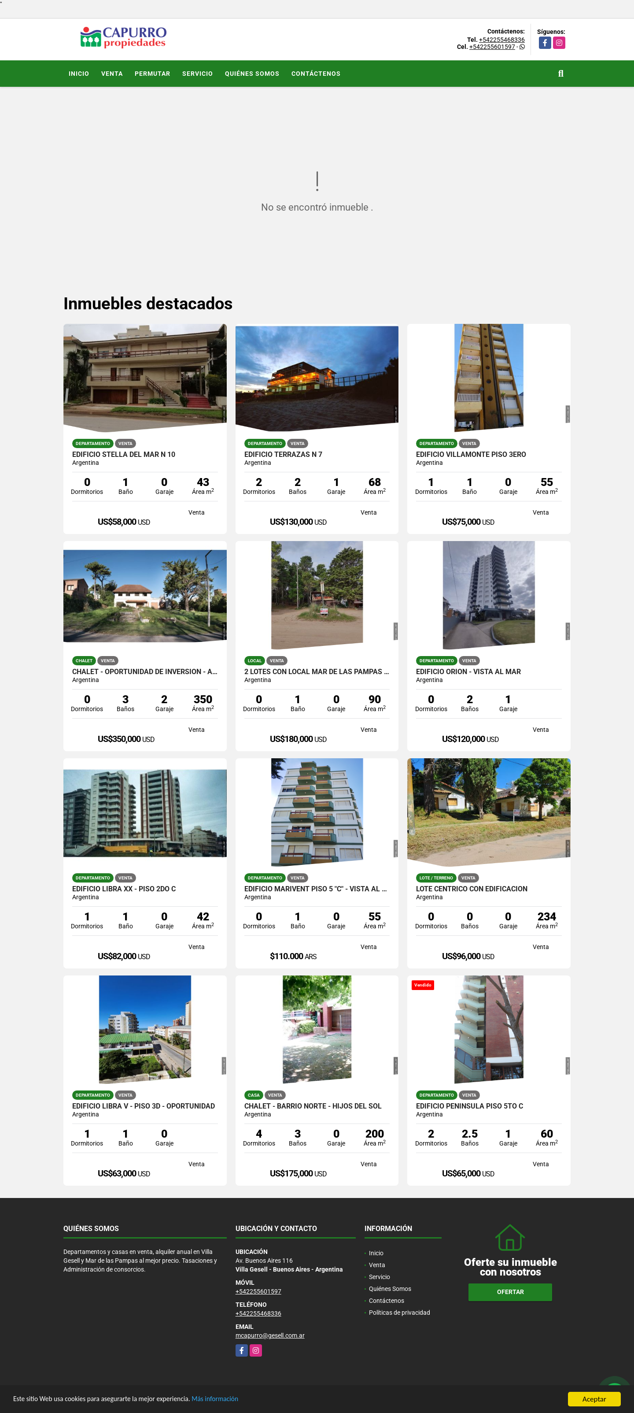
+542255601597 (492, 46)
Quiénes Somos (252, 73)
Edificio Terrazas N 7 (283, 454)
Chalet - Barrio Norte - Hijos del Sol (313, 1106)
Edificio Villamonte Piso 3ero (471, 454)
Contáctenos (316, 73)
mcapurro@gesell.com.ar (270, 1335)
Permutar (152, 73)
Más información (234, 1400)
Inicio (79, 73)
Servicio (197, 73)
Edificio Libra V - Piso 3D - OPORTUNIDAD (143, 1106)
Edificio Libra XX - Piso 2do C (124, 889)
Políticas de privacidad (399, 1312)
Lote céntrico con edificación (471, 889)
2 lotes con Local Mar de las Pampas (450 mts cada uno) (317, 671)
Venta (112, 73)
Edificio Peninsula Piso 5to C (469, 1106)
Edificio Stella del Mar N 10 (123, 454)
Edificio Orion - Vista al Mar (468, 671)
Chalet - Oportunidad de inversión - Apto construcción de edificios (145, 671)
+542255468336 (502, 39)
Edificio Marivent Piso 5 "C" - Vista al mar (317, 889)
